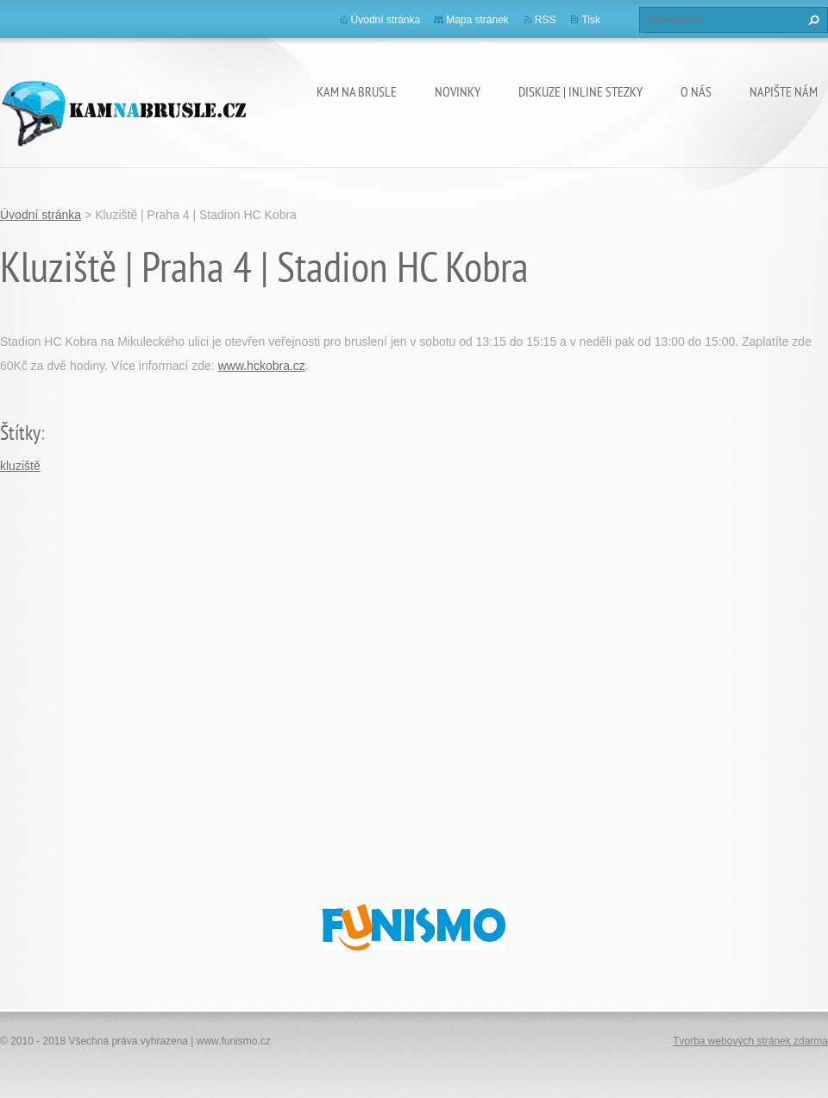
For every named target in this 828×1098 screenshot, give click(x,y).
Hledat (812, 20)
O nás (696, 91)
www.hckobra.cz (261, 366)
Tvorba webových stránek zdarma (750, 1041)
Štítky (20, 432)
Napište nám (784, 91)
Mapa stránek (477, 20)
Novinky (457, 91)
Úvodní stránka (386, 20)
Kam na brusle (357, 91)
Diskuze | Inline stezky (580, 91)
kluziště (20, 466)
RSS (545, 20)
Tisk (590, 20)
